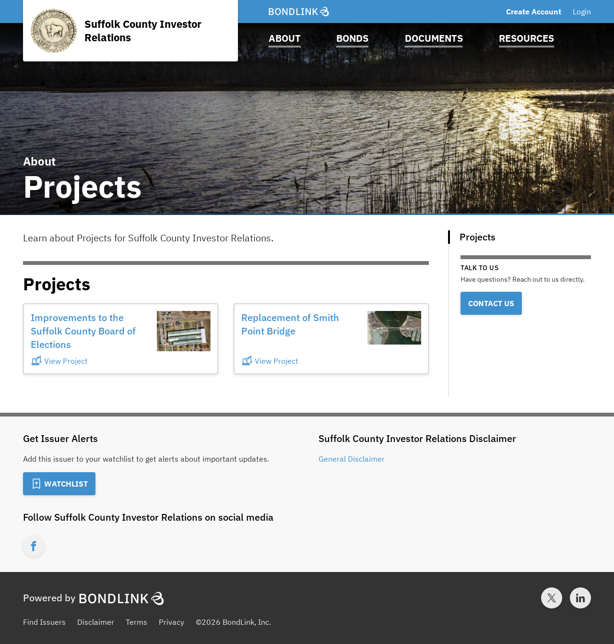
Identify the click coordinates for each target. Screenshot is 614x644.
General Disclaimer (352, 459)
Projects (478, 236)
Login (582, 11)
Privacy (171, 622)
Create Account (533, 11)
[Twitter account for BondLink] (551, 597)
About (285, 38)
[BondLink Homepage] (299, 11)
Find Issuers (44, 622)
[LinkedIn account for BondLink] (580, 597)
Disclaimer (95, 622)
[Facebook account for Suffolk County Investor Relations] (33, 546)
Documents (434, 38)
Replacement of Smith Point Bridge (290, 324)
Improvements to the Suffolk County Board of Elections (83, 331)
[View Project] (90, 361)
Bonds (352, 38)
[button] (120, 338)
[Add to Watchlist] (59, 483)
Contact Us (491, 303)
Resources (526, 38)
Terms (136, 622)
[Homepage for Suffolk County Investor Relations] (130, 31)
